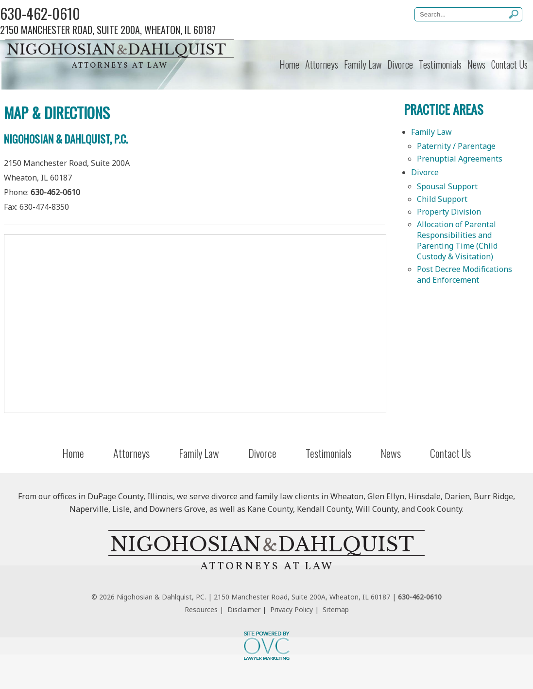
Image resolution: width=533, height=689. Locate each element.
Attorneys (321, 64)
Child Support (442, 199)
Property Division (449, 211)
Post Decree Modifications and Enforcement (464, 274)
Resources (201, 609)
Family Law (362, 64)
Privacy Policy (291, 609)
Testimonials (440, 64)
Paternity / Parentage (456, 146)
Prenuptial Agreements (459, 158)
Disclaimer (243, 609)
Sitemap (336, 609)
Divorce (400, 64)
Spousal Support (447, 186)
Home (289, 64)
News (476, 64)
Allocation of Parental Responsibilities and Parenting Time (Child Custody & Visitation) (457, 240)
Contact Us (509, 64)
